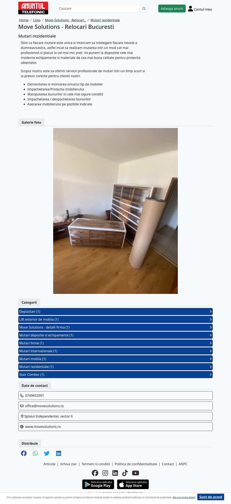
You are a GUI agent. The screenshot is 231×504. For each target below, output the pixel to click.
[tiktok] (125, 473)
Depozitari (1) (115, 311)
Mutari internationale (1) (115, 351)
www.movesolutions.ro (43, 426)
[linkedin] (115, 473)
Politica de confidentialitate (136, 464)
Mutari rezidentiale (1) (115, 366)
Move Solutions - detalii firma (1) (115, 327)
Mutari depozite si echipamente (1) (115, 335)
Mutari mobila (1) (115, 359)
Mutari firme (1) (115, 343)
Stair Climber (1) (115, 374)
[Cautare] (98, 8)
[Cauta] (144, 8)
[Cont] (200, 8)
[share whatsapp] (35, 453)
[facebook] (95, 473)
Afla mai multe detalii (183, 497)
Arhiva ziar (68, 464)
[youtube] (135, 473)
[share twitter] (46, 453)
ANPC (183, 464)
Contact (168, 464)
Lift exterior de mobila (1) (115, 319)
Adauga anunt (172, 8)
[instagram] (105, 473)
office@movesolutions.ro (44, 406)
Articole (49, 464)
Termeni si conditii (95, 464)
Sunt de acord (210, 497)
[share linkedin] (58, 453)
